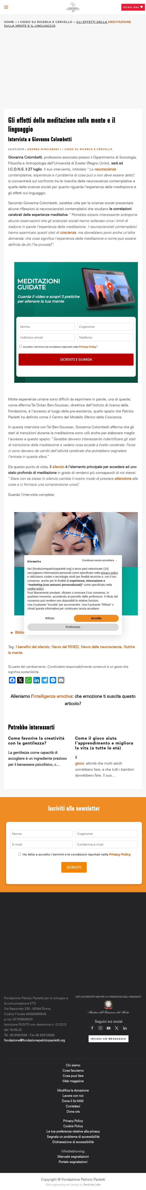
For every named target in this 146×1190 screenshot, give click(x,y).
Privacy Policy (87, 346)
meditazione (119, 22)
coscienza (68, 233)
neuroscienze (105, 170)
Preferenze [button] (73, 627)
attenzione (122, 477)
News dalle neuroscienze (101, 646)
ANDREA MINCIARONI (43, 149)
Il (76, 756)
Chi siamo (73, 1064)
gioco (79, 762)
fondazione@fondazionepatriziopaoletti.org (34, 1039)
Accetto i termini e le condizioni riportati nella (60, 346)
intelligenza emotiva (52, 695)
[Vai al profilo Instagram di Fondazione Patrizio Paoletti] (100, 1027)
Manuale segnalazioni (73, 1155)
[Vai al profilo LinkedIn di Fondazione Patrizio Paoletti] (125, 1027)
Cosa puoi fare (73, 1074)
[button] (6, 7)
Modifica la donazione (73, 1089)
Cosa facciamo (73, 1069)
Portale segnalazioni (73, 1160)
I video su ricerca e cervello (87, 149)
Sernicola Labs (92, 1183)
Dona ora (133, 7)
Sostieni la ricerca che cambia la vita (76, 538)
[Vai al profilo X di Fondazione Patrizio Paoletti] (117, 1027)
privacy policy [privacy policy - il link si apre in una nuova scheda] (109, 572)
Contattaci (73, 1105)
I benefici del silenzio (32, 646)
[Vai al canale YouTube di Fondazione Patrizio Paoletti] (108, 1027)
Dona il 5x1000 (73, 1100)
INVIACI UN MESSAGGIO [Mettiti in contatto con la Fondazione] (108, 1038)
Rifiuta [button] (49, 618)
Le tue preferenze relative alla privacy (73, 1130)
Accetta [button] (96, 618)
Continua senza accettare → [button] (99, 560)
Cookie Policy (73, 1125)
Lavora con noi (73, 1094)
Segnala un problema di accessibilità (73, 1135)
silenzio (58, 466)
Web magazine (73, 1080)
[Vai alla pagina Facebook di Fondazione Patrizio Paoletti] (92, 1027)
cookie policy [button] (35, 588)
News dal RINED (65, 646)
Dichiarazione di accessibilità (73, 1141)
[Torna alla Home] (73, 7)
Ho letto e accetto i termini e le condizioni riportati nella (77, 853)
